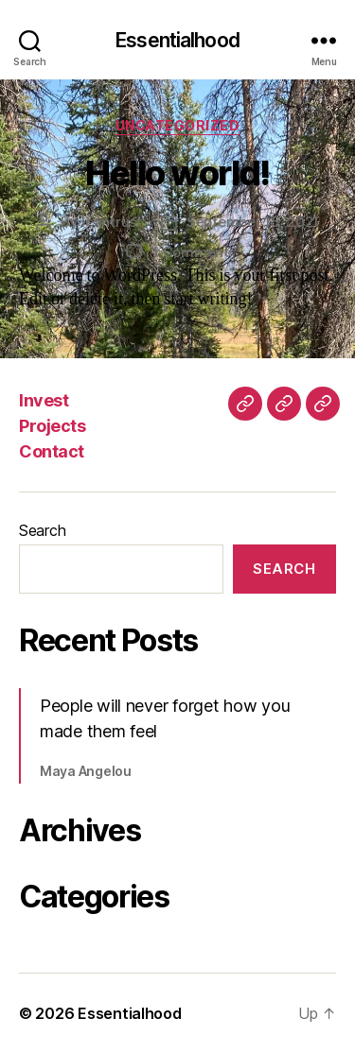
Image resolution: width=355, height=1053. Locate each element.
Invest (43, 400)
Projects (52, 426)
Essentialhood (177, 40)
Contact (51, 451)
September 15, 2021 (252, 222)
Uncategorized (177, 125)
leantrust (111, 222)
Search (42, 530)
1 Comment (190, 252)
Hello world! (177, 173)
